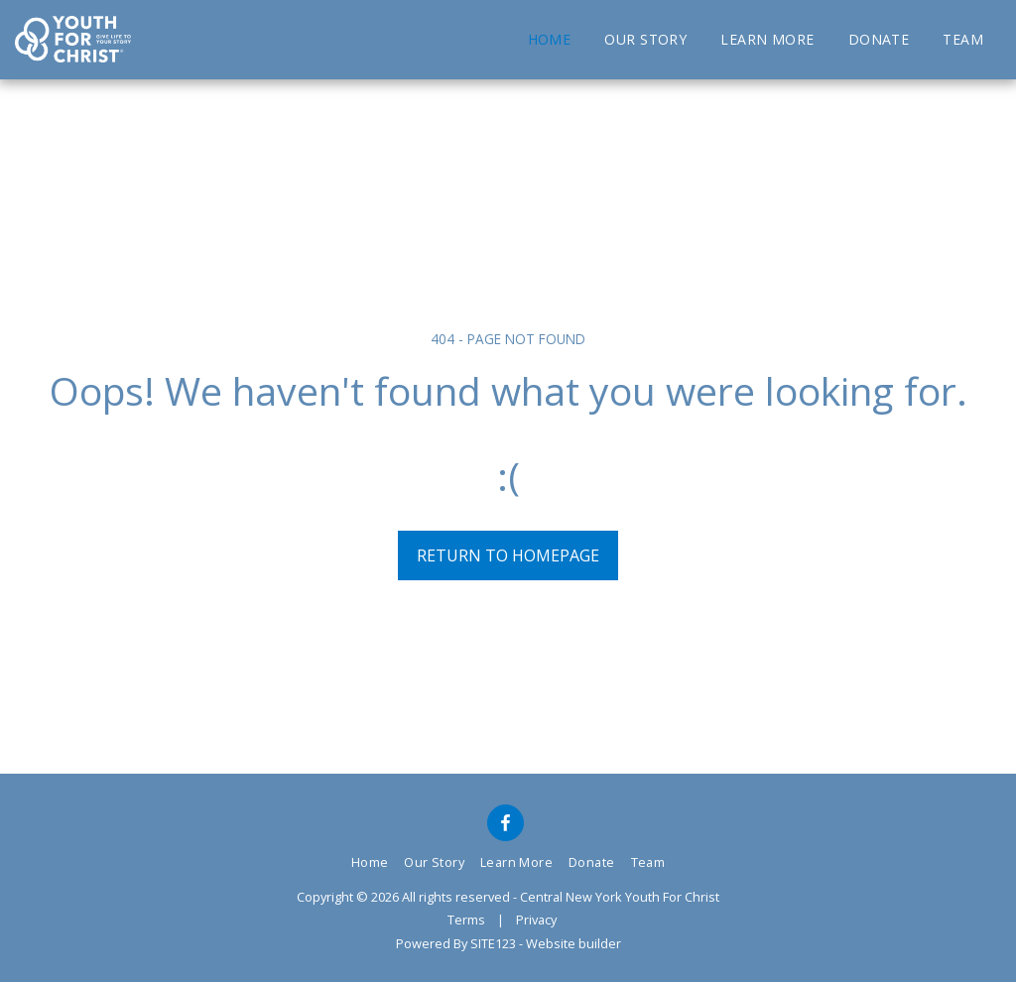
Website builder (573, 943)
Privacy (536, 919)
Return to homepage (508, 555)
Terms (466, 919)
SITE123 (493, 943)
